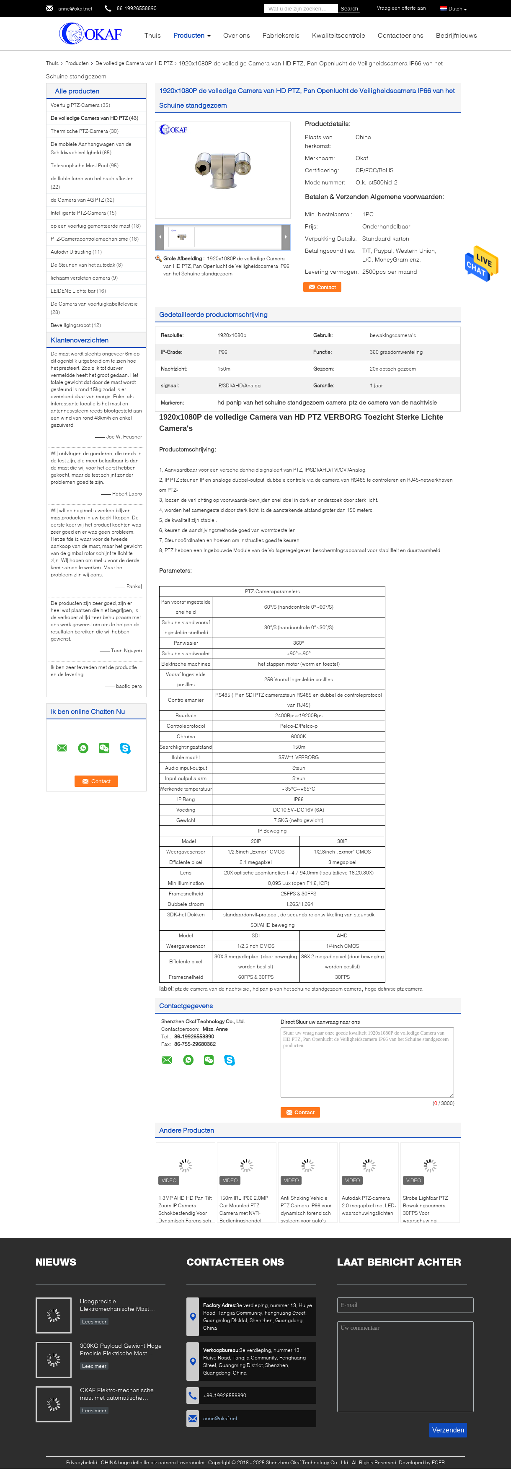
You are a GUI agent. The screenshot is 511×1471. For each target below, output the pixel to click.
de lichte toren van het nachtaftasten (92, 178)
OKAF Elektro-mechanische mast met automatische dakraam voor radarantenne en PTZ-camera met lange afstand (122, 1394)
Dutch (458, 8)
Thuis (153, 35)
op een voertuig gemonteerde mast (90, 226)
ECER (438, 1462)
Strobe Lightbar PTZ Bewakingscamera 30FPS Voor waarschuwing (425, 1209)
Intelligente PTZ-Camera (78, 213)
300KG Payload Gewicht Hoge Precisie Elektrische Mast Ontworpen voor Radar (121, 1350)
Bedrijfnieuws (456, 35)
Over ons (236, 35)
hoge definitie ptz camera (394, 989)
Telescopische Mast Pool (79, 165)
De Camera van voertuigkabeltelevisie (94, 304)
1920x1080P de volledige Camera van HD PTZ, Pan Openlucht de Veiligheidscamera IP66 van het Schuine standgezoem (226, 266)
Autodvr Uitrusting (71, 252)
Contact (326, 287)
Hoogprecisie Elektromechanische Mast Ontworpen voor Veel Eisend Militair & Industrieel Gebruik (118, 1305)
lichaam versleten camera (80, 278)
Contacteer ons (400, 35)
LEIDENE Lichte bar (73, 291)
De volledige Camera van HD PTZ (134, 63)
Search (349, 8)
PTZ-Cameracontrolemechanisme (89, 239)
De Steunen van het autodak (83, 265)
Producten (188, 35)
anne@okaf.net (75, 8)
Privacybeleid (81, 1462)
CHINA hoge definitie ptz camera (138, 1462)
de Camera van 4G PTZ (77, 200)
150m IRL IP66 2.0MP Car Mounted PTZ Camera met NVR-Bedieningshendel (243, 1209)
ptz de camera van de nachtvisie (212, 989)
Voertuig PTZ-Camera (75, 105)
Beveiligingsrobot (70, 325)
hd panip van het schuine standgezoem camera (307, 989)
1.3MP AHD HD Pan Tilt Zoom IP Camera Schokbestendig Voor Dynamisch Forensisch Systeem (185, 1213)
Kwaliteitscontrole (338, 35)
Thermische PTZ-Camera (79, 131)
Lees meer (94, 1321)
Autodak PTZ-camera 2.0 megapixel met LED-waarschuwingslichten (369, 1205)
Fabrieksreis (281, 35)
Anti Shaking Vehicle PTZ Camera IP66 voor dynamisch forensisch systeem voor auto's (306, 1209)
